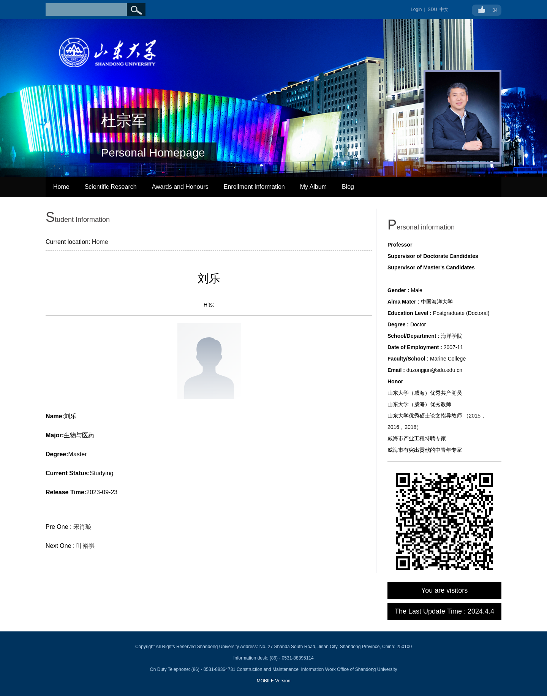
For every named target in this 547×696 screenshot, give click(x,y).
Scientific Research (111, 186)
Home (61, 186)
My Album (313, 186)
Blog (348, 186)
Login (416, 9)
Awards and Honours (180, 186)
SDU (432, 9)
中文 (444, 9)
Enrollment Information (254, 186)
